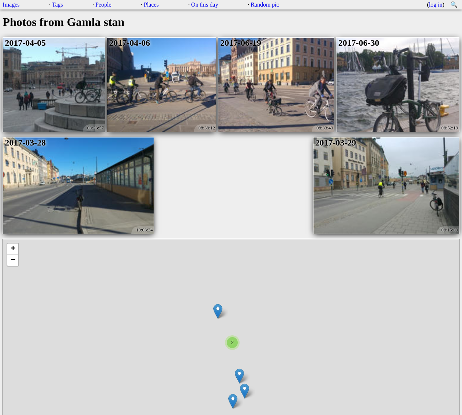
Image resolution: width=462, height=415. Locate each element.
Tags (57, 4)
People (103, 4)
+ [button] (13, 249)
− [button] (13, 260)
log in (436, 4)
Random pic (265, 4)
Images (11, 4)
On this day (204, 4)
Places (151, 4)
